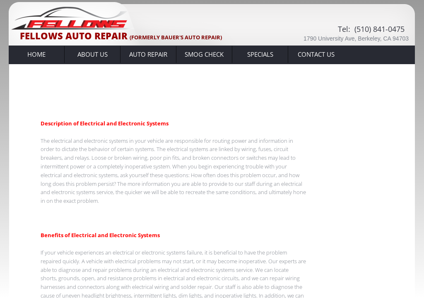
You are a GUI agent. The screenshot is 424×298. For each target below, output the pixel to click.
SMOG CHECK (204, 54)
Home (36, 54)
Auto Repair (148, 54)
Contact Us (316, 54)
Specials (260, 54)
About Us (92, 54)
